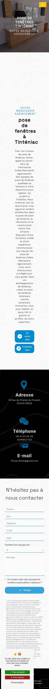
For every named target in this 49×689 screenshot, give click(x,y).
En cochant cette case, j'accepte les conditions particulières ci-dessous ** (24, 572)
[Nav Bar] (42, 4)
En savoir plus (24, 336)
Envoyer (27, 581)
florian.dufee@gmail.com (24, 452)
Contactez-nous (24, 348)
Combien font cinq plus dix (17, 536)
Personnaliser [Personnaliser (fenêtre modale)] (17, 682)
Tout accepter (17, 672)
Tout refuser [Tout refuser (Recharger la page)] (17, 677)
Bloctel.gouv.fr (18, 647)
